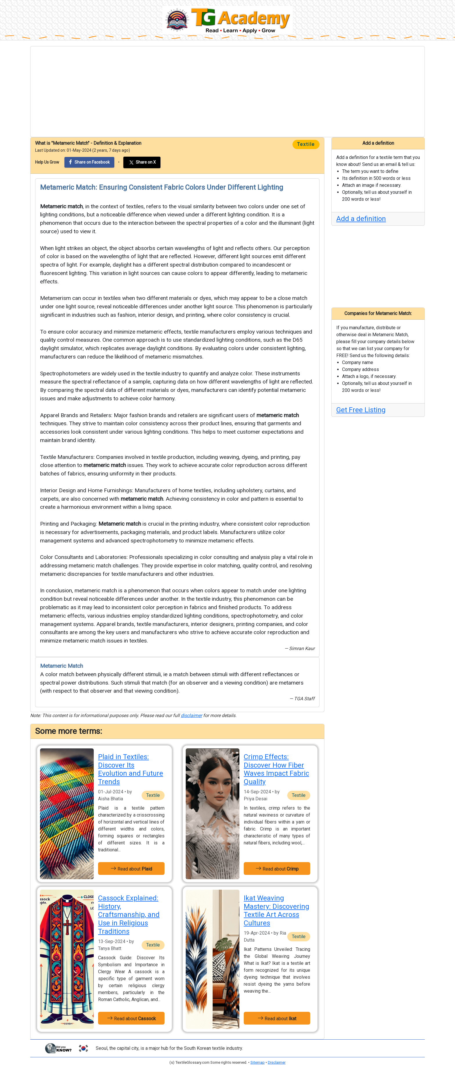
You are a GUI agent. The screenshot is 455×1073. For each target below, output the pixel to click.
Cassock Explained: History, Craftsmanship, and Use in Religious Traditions (129, 915)
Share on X (142, 162)
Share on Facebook (89, 162)
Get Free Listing (361, 410)
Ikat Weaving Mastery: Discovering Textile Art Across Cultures (276, 910)
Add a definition (361, 219)
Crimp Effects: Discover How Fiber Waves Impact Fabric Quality (276, 769)
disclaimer (191, 715)
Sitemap (257, 1062)
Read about (131, 868)
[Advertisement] (227, 91)
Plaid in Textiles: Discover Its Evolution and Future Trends (130, 769)
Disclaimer (277, 1062)
